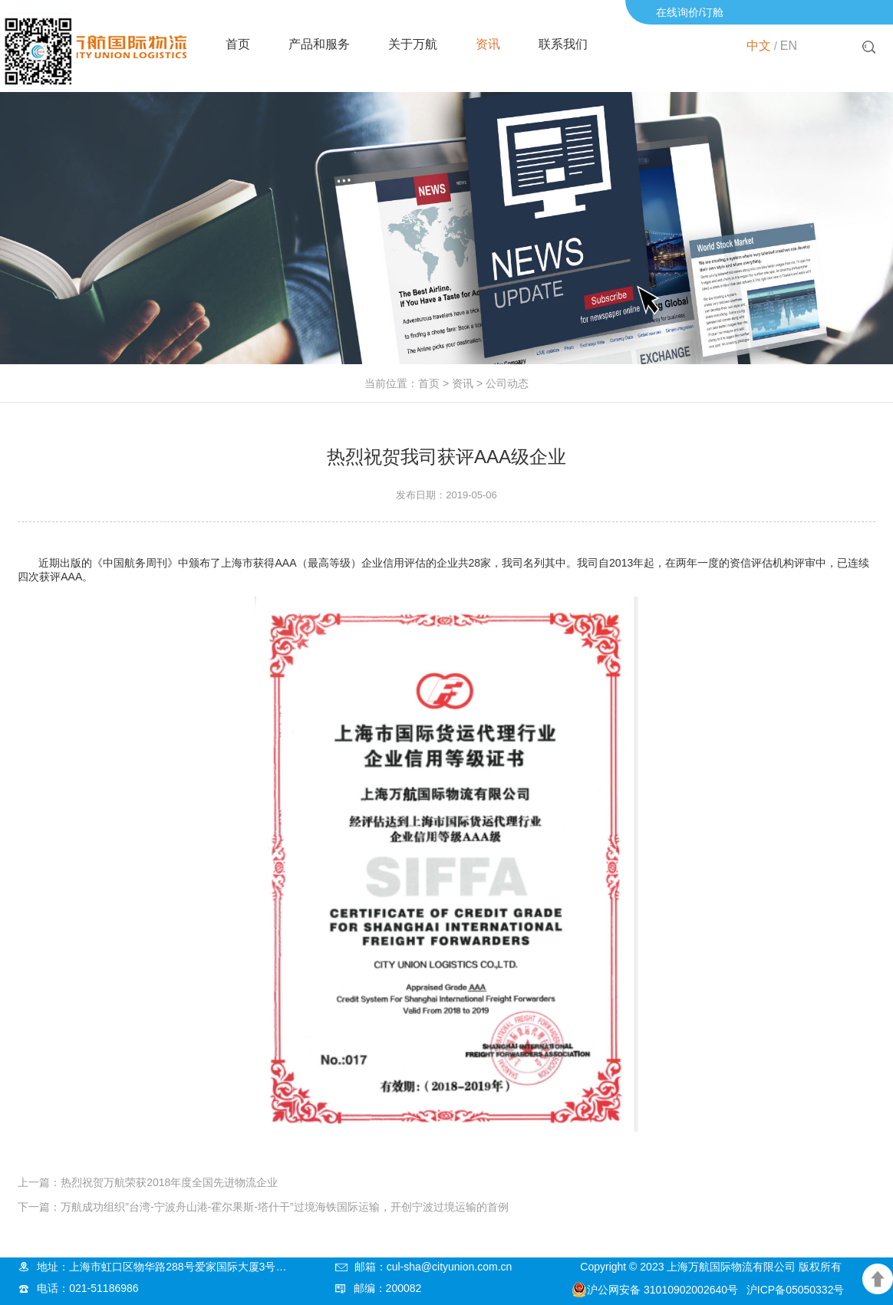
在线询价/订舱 (689, 12)
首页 (238, 44)
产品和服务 (319, 44)
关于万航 (412, 44)
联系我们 (563, 44)
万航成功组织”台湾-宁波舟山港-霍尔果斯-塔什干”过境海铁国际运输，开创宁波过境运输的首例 (284, 1207)
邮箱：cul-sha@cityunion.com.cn (433, 1267)
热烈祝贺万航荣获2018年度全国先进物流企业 (169, 1182)
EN (788, 45)
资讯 (488, 44)
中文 (758, 45)
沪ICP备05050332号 (795, 1290)
